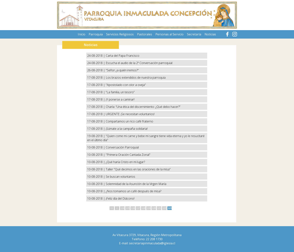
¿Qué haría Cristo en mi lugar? (125, 162)
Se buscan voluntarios (120, 176)
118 (143, 208)
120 (154, 208)
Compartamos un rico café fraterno (129, 121)
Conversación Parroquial (122, 147)
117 (138, 208)
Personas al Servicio (169, 34)
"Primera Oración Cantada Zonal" (128, 155)
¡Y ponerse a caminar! (120, 99)
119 (149, 208)
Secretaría (194, 34)
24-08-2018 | (96, 56)
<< (111, 208)
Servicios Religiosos (120, 34)
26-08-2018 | (96, 70)
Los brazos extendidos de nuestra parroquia (136, 77)
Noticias (210, 34)
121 (159, 208)
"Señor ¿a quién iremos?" (122, 70)
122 (164, 208)
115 (128, 208)
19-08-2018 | (96, 136)
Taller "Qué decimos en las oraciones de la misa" (138, 169)
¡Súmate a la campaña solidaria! (127, 129)
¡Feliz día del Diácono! (120, 198)
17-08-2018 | (96, 77)
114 (122, 208)
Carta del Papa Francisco (122, 56)
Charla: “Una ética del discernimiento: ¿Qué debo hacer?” (143, 107)
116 (133, 208)
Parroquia (96, 34)
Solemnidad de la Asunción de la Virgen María (136, 184)
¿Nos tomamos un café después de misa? (133, 191)
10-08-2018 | (96, 147)
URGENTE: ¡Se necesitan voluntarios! (130, 114)
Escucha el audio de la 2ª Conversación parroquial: (139, 63)
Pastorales (144, 34)
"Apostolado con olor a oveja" (126, 85)
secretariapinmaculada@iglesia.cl (152, 243)
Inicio (81, 34)
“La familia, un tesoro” (120, 92)
